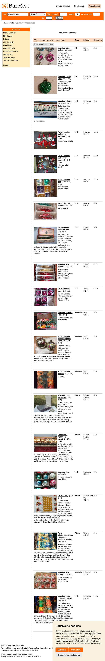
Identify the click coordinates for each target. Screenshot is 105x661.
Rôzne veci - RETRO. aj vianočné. (62, 437)
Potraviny (6, 39)
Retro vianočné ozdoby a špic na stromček (64, 339)
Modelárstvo (7, 36)
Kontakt (25, 648)
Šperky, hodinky (9, 48)
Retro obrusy (63, 496)
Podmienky (40, 648)
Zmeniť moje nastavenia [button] (69, 655)
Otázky (9, 648)
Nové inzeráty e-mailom (43, 44)
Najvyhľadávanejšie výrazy (22, 654)
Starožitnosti (7, 45)
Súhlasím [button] (62, 650)
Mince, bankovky (9, 33)
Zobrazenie (98, 40)
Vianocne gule (63, 472)
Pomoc (3, 648)
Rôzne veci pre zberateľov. (63, 397)
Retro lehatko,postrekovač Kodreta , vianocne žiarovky (65, 536)
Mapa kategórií (6, 654)
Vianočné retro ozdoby (63, 49)
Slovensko (10, 656)
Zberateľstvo (7, 54)
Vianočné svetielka (65, 313)
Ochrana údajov (51, 648)
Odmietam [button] (76, 650)
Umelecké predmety (10, 51)
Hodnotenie (17, 648)
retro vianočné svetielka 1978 (63, 228)
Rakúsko (37, 656)
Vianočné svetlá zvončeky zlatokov (65, 597)
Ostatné (19, 23)
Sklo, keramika (8, 42)
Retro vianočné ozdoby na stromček (64, 134)
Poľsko (30, 656)
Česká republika (21, 656)
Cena (77, 40)
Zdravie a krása (9, 57)
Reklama (32, 648)
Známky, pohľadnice (10, 60)
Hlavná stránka (8, 23)
